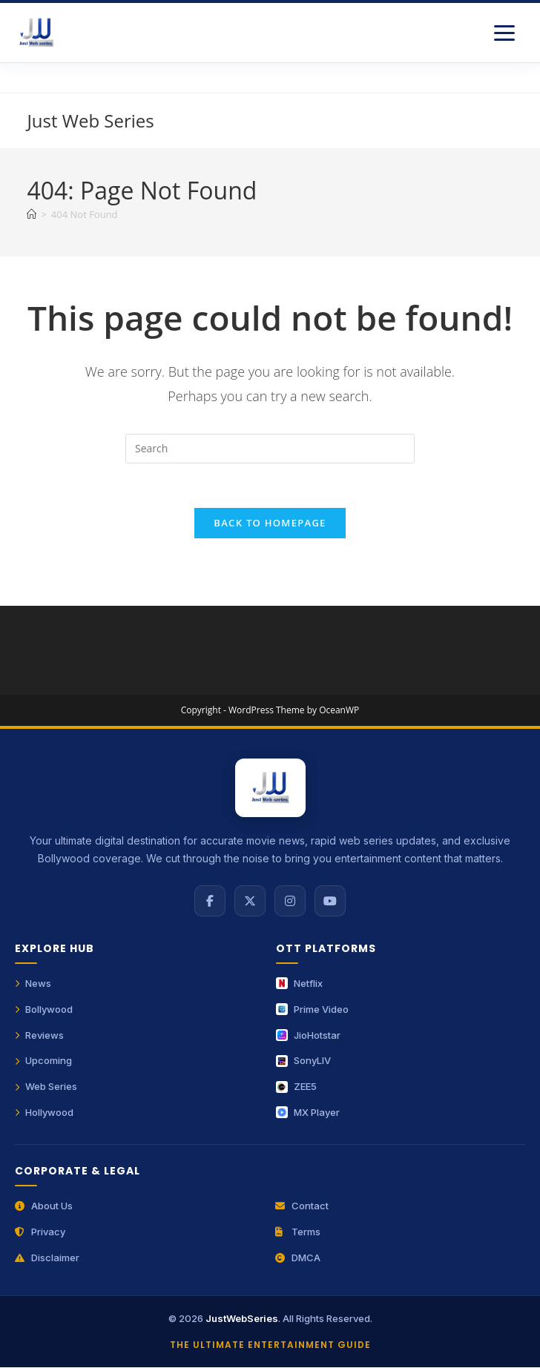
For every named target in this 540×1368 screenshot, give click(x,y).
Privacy (40, 1232)
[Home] (31, 214)
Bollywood (44, 1010)
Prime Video (312, 1010)
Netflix (299, 984)
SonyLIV (303, 1061)
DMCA (297, 1258)
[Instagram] (290, 901)
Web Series (46, 1087)
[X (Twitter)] (250, 901)
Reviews (39, 1036)
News (33, 984)
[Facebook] (209, 901)
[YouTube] (330, 901)
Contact (302, 1206)
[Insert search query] (270, 448)
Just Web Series (90, 120)
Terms (297, 1232)
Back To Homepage (270, 523)
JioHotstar (308, 1036)
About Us (44, 1206)
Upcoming (43, 1061)
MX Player (308, 1113)
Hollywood (44, 1113)
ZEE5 (296, 1087)
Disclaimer (47, 1258)
